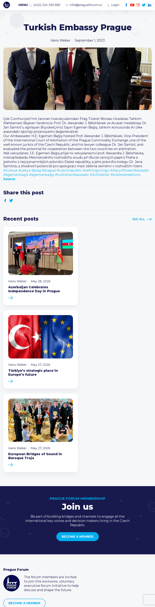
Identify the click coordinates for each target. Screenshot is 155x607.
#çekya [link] (24, 170)
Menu (23, 5)
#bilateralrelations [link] (125, 175)
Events (9, 545)
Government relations (21, 561)
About (8, 567)
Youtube (132, 5)
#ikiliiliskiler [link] (100, 175)
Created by (78, 600)
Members (11, 551)
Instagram (138, 5)
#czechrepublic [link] (69, 170)
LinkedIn (150, 5)
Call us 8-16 (113, 540)
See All (138, 219)
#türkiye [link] (10, 170)
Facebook (126, 5)
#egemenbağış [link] (41, 175)
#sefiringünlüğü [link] (96, 170)
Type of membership (71, 545)
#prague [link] (49, 170)
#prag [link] (36, 170)
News (8, 540)
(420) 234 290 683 (46, 5)
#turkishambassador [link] (72, 175)
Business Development (22, 556)
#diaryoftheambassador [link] (129, 170)
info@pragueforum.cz (86, 5)
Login (115, 5)
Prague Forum (6, 5)
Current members (69, 540)
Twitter (144, 5)
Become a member (77, 449)
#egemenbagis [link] (15, 175)
